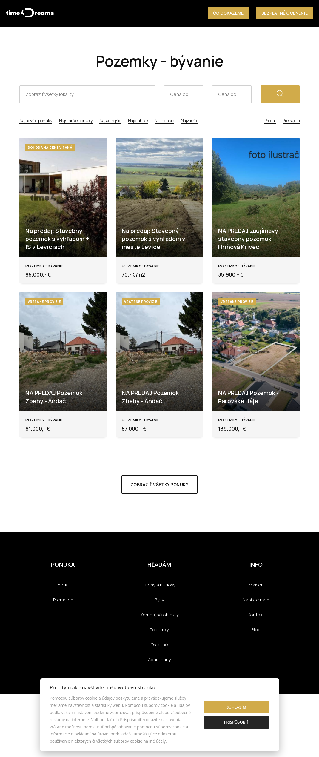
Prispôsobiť (236, 722)
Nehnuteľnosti (156, 39)
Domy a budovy (159, 585)
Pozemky (159, 630)
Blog (256, 630)
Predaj (270, 120)
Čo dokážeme (228, 13)
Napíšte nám (256, 600)
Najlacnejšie (110, 120)
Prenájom (291, 120)
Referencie (232, 39)
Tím (254, 39)
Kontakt (303, 39)
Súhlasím (236, 707)
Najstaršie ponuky (76, 120)
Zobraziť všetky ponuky (159, 484)
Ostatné (159, 644)
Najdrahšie (138, 120)
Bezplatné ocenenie (284, 13)
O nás (186, 39)
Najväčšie (189, 120)
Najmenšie (164, 120)
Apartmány (159, 659)
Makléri (256, 585)
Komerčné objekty (159, 615)
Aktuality (275, 39)
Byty (159, 600)
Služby (206, 39)
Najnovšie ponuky (35, 120)
